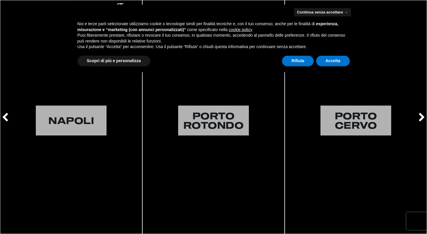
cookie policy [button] (240, 29)
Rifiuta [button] (297, 60)
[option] (71, 117)
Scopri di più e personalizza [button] (114, 60)
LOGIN (16, 5)
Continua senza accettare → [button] (322, 12)
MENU (411, 5)
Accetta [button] (332, 60)
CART (44, 5)
